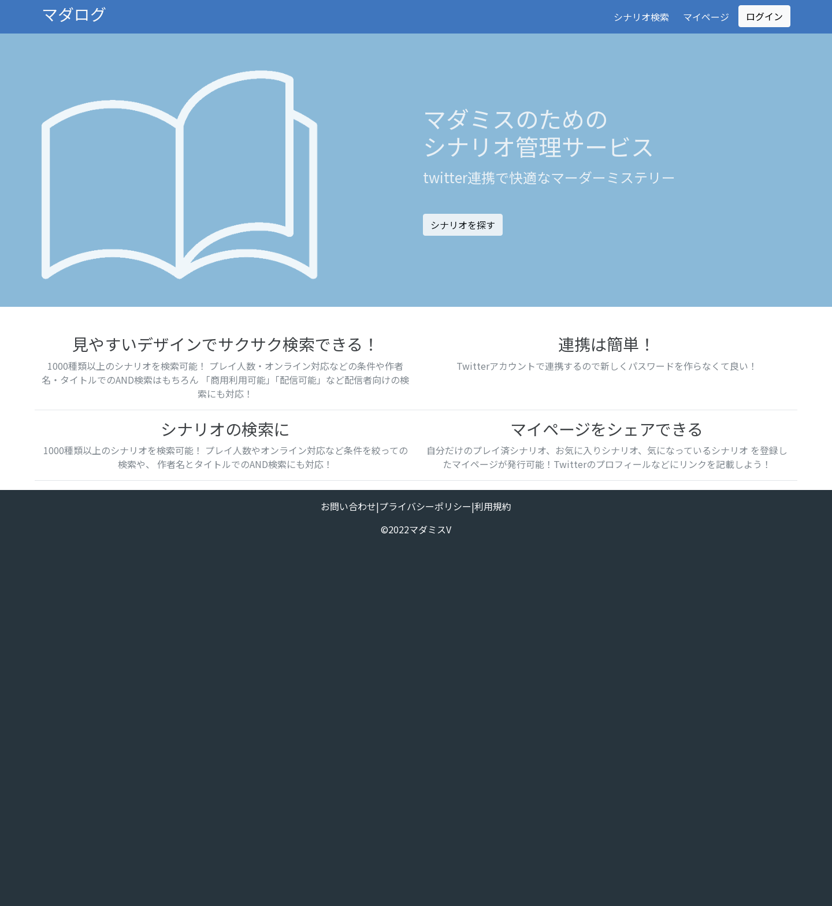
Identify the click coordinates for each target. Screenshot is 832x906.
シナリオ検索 (641, 17)
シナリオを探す (462, 225)
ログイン (764, 16)
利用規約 (492, 506)
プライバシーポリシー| (426, 506)
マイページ (706, 17)
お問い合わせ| (350, 506)
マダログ (74, 13)
